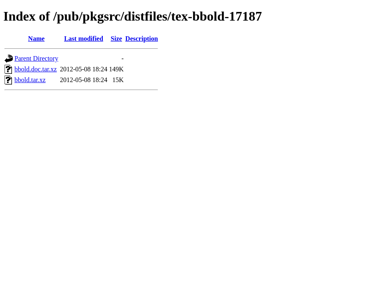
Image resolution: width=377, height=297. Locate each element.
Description (141, 38)
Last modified (83, 38)
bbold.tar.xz (30, 79)
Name (36, 38)
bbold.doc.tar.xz (35, 69)
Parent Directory (36, 58)
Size (116, 38)
